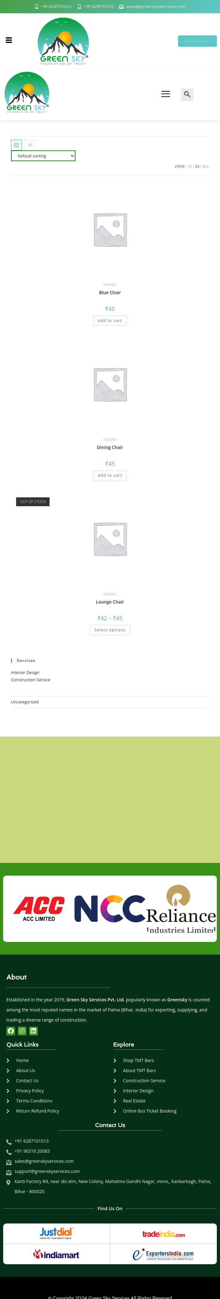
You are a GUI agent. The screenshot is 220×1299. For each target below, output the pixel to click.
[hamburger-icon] (9, 41)
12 (189, 166)
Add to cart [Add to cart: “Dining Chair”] (110, 475)
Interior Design (25, 672)
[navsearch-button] (187, 94)
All (206, 166)
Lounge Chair (110, 602)
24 (197, 166)
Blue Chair (110, 292)
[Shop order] (43, 155)
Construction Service (30, 680)
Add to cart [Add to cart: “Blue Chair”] (110, 320)
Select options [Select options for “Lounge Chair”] (109, 630)
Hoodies (109, 284)
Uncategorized (25, 702)
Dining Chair (110, 447)
